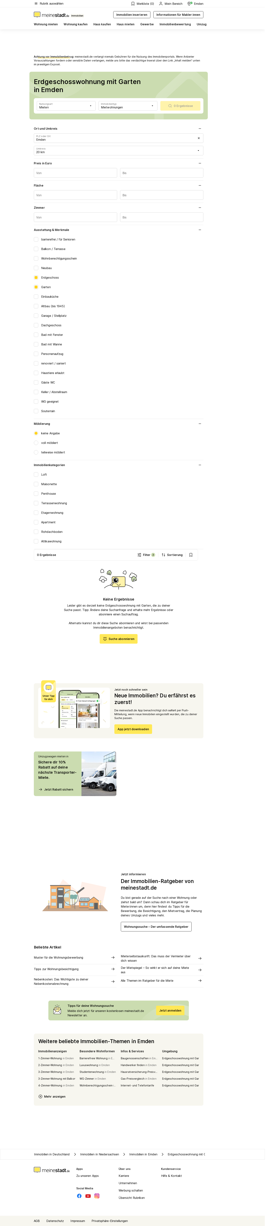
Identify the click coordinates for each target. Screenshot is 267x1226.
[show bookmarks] (196, 555)
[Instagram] (97, 1196)
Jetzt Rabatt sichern (55, 789)
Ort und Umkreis (118, 128)
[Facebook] (79, 1196)
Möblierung (118, 423)
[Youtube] (88, 1196)
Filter (151, 555)
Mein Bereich (170, 3)
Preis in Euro (118, 163)
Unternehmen (128, 1183)
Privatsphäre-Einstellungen (110, 1221)
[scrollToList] (180, 106)
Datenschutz (55, 1221)
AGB (37, 1221)
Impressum (77, 1221)
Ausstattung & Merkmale (118, 229)
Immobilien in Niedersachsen (96, 1154)
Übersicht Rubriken (132, 1198)
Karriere (124, 1176)
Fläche (118, 185)
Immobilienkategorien (118, 464)
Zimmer (118, 207)
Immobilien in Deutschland (52, 1154)
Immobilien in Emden (139, 1154)
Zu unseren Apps (87, 1176)
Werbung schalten (131, 1190)
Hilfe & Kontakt (171, 1176)
